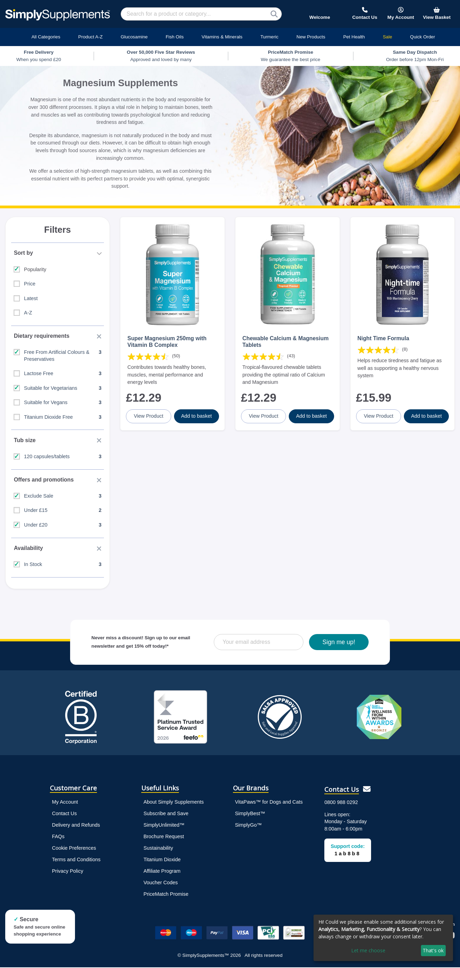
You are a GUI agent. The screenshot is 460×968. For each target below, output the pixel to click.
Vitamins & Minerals (222, 36)
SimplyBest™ (250, 814)
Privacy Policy (67, 871)
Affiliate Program (161, 871)
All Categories (45, 36)
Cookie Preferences (74, 848)
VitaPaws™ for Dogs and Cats (269, 802)
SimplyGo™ (248, 825)
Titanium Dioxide (162, 860)
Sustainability (158, 848)
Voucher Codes (160, 883)
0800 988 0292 (341, 803)
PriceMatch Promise (165, 895)
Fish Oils (175, 36)
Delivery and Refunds (76, 825)
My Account (65, 802)
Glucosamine (134, 36)
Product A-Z (90, 36)
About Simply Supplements (173, 802)
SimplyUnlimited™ (163, 825)
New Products (310, 36)
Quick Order (422, 36)
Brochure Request (163, 837)
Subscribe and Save (165, 814)
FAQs (58, 837)
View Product (149, 416)
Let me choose (368, 950)
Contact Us (64, 814)
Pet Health (354, 36)
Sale (387, 36)
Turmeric (270, 36)
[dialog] (383, 938)
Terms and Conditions (76, 860)
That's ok (433, 950)
